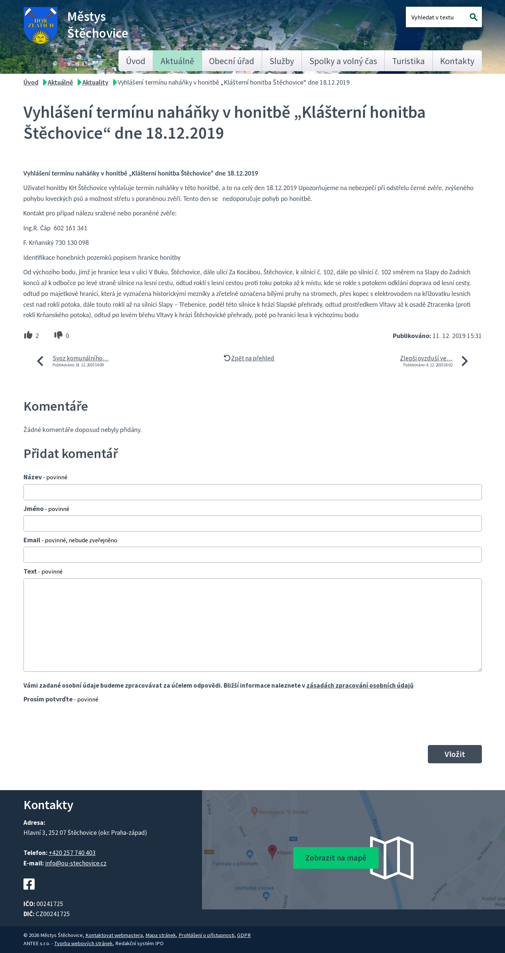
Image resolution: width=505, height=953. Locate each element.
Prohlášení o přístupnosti (206, 935)
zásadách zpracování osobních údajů (360, 685)
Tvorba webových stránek (83, 943)
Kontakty (457, 61)
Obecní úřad (231, 61)
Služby (281, 61)
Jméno (46, 508)
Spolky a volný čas (343, 61)
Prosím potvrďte (60, 699)
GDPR (244, 935)
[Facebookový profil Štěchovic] (29, 894)
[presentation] (80, 723)
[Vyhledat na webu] (473, 17)
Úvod (135, 61)
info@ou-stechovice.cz (76, 863)
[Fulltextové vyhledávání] (435, 17)
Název (45, 477)
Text (43, 571)
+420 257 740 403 (72, 853)
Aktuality (95, 82)
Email (70, 540)
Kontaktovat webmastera (114, 935)
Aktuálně (177, 61)
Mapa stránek (160, 935)
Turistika (408, 61)
